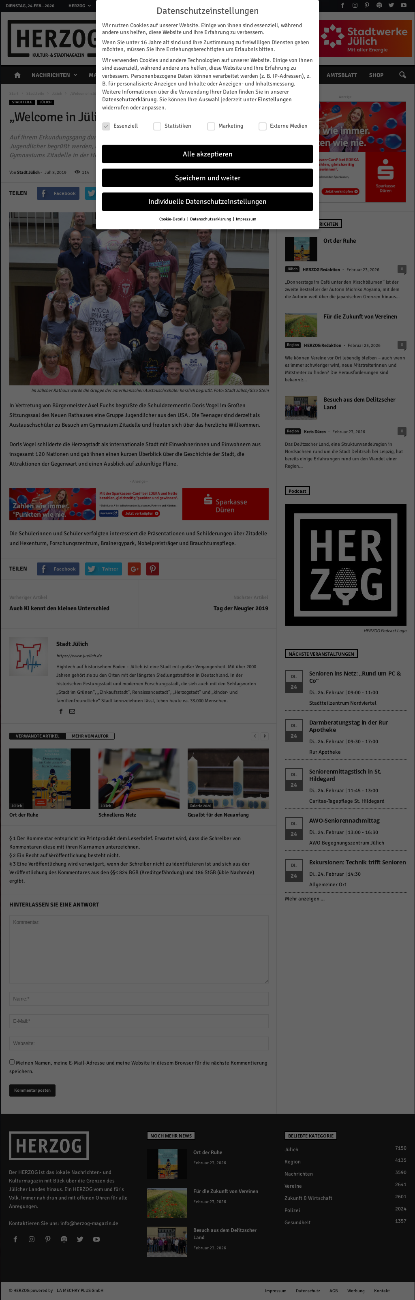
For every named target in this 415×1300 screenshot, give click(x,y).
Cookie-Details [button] (172, 219)
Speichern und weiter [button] (207, 177)
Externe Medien (283, 125)
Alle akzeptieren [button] (208, 154)
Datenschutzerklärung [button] (211, 219)
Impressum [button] (246, 219)
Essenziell (120, 125)
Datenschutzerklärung (129, 99)
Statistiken (172, 125)
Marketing (225, 125)
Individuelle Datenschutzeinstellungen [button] (207, 201)
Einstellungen (275, 99)
